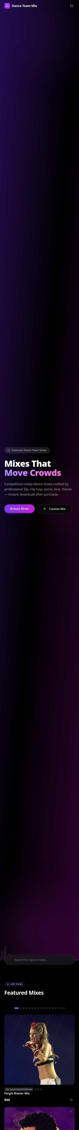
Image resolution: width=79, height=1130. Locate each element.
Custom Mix (54, 510)
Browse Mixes (19, 510)
